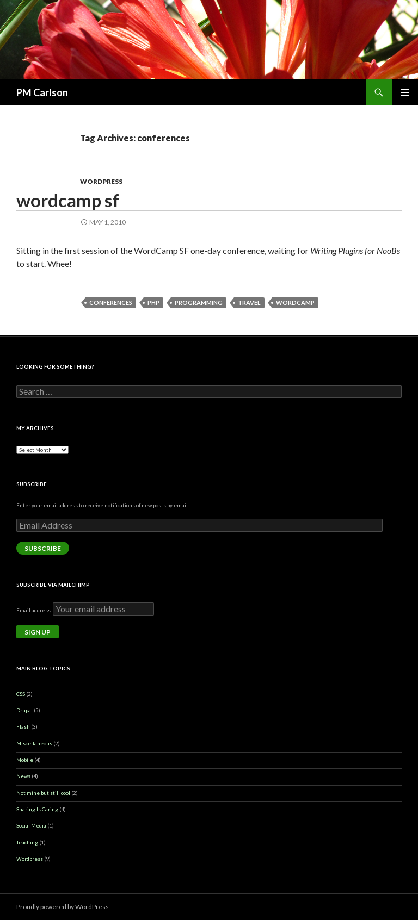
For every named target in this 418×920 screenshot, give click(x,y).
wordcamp (295, 302)
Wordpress (101, 181)
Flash (23, 727)
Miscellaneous (34, 744)
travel (249, 302)
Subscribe (42, 548)
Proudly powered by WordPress (62, 907)
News (23, 776)
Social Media (31, 826)
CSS (20, 694)
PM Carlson (42, 92)
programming (199, 302)
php (153, 302)
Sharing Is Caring (37, 809)
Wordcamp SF (67, 200)
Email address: (34, 610)
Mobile (24, 760)
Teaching (27, 843)
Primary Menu (405, 92)
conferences (110, 302)
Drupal (24, 710)
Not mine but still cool (43, 793)
